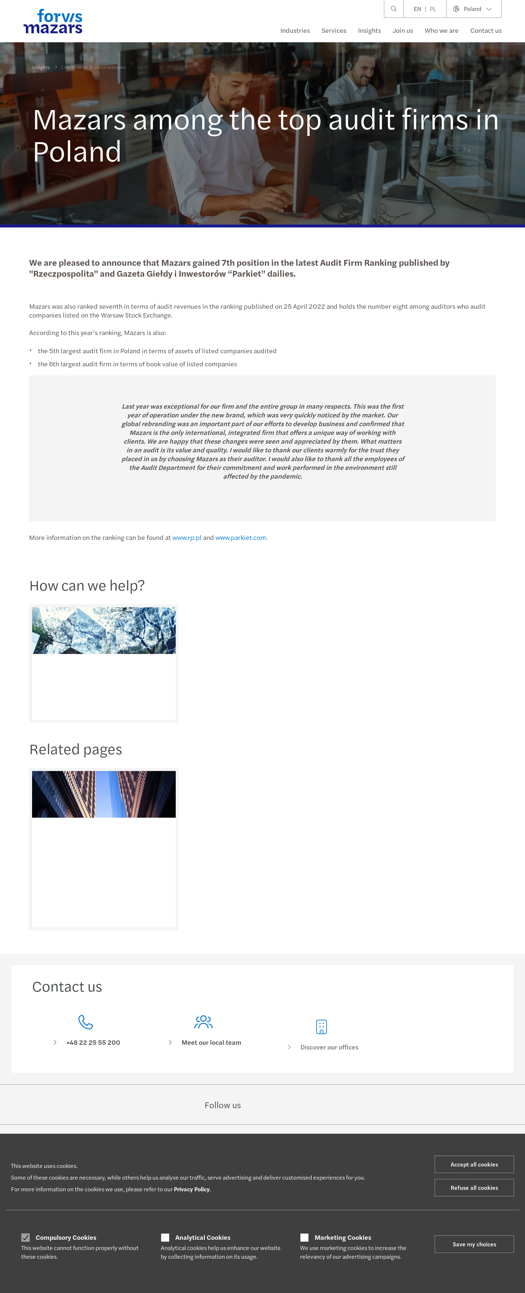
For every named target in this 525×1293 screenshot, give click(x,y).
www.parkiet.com (239, 537)
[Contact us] (86, 1033)
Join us (403, 30)
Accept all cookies (474, 1164)
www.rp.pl (186, 537)
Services (334, 30)
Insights (369, 30)
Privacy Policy (192, 1189)
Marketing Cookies (343, 1237)
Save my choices (474, 1244)
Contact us (486, 30)
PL (433, 8)
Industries (295, 30)
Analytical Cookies (202, 1237)
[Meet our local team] (204, 1045)
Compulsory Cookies (66, 1237)
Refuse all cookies (474, 1187)
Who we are (442, 30)
